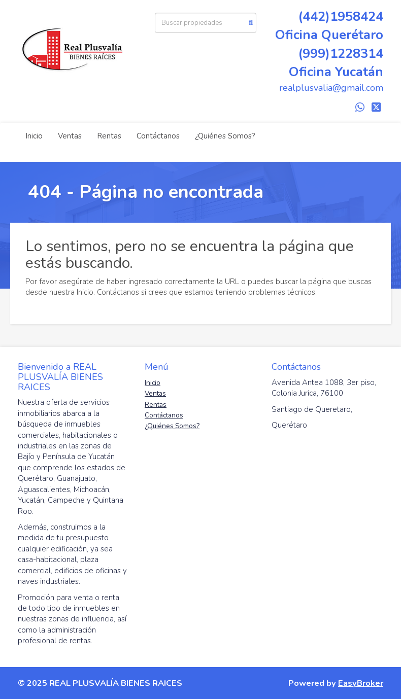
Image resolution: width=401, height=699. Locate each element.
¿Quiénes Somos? (225, 136)
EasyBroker (360, 683)
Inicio (34, 136)
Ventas (70, 136)
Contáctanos (158, 136)
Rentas (109, 136)
